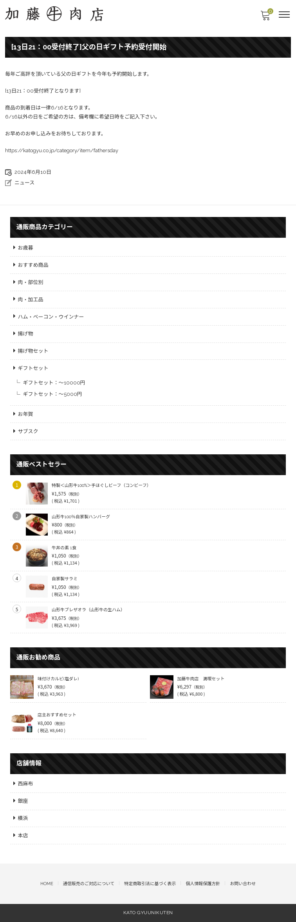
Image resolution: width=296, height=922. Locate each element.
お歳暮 (25, 248)
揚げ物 (25, 334)
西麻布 (25, 784)
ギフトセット (33, 368)
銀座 (23, 801)
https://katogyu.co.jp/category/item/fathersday (61, 150)
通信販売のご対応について (89, 883)
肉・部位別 (30, 282)
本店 (23, 835)
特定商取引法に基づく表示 (150, 883)
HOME (46, 883)
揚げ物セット (33, 351)
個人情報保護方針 (203, 883)
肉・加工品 (30, 299)
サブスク (28, 431)
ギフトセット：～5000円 (52, 394)
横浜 (23, 818)
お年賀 (25, 414)
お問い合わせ (243, 883)
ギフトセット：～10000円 (54, 383)
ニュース (24, 183)
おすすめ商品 (33, 265)
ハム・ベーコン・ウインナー (51, 317)
